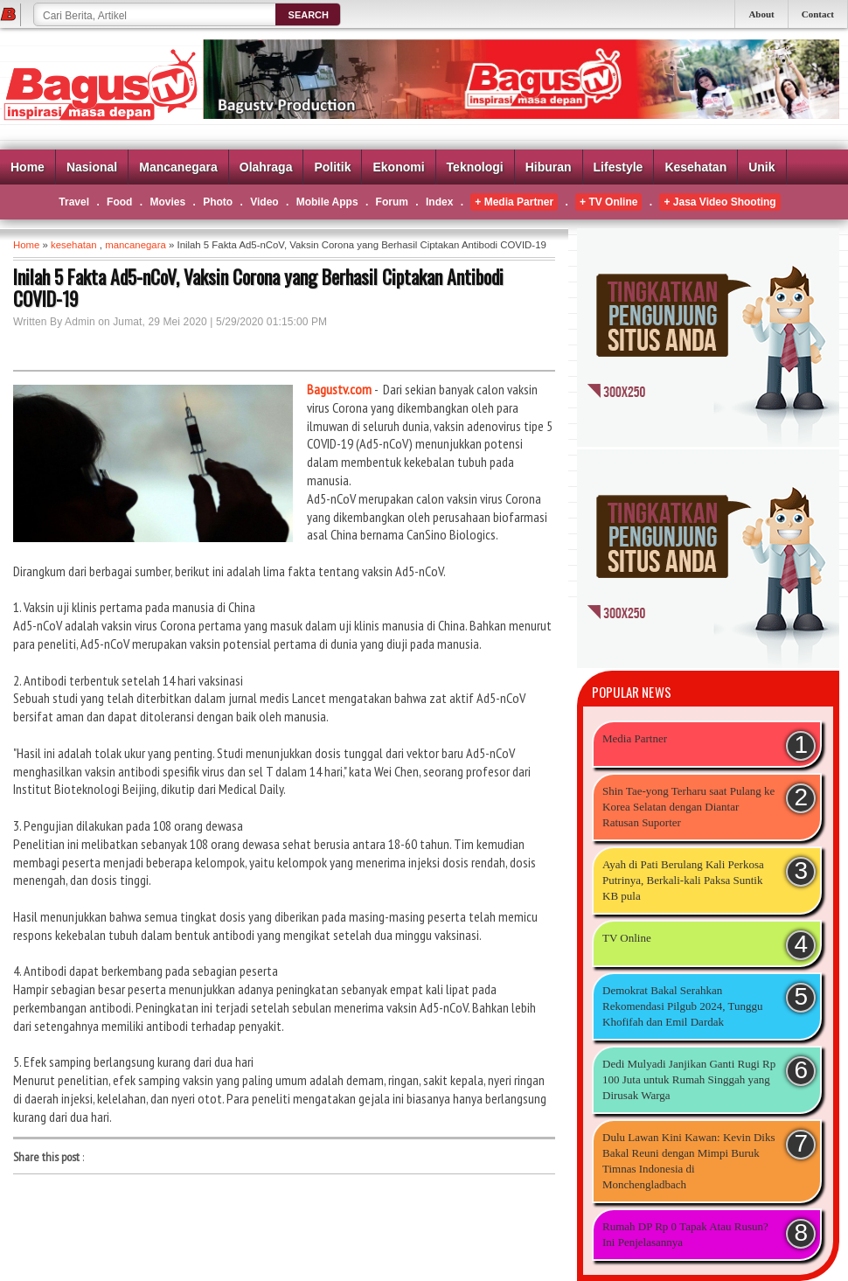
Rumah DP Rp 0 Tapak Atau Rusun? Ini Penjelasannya (685, 1234)
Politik (332, 167)
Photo (218, 202)
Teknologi (475, 167)
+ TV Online (608, 202)
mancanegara (135, 245)
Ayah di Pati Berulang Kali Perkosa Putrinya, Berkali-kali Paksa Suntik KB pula (683, 880)
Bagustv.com (339, 389)
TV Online (626, 937)
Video (264, 202)
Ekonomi (398, 167)
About (761, 14)
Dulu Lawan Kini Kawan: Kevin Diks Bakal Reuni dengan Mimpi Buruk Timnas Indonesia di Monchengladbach (688, 1161)
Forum (392, 202)
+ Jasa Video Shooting (719, 202)
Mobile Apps (327, 202)
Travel (74, 202)
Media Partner (634, 738)
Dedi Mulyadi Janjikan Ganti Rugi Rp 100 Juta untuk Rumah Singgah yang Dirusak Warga (688, 1079)
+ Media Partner (514, 202)
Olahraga (266, 167)
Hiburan (548, 167)
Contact (818, 14)
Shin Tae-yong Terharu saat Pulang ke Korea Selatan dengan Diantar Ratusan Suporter (688, 806)
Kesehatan (695, 167)
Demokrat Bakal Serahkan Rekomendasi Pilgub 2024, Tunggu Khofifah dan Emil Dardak (682, 1006)
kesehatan (74, 245)
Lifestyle (618, 167)
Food (119, 202)
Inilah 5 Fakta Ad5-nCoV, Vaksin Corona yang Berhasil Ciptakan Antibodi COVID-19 (258, 287)
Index (439, 202)
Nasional (91, 167)
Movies (167, 202)
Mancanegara (178, 167)
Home (27, 167)
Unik (761, 167)
